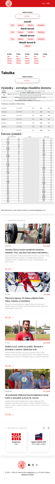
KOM (31, 94)
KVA (33, 94)
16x (19, 151)
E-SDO (25, 91)
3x (18, 149)
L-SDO (39, 91)
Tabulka (30, 25)
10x (19, 170)
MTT (45, 94)
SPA (24, 95)
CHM (16, 94)
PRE (20, 95)
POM (52, 94)
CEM (13, 94)
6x (18, 139)
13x (19, 167)
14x (51, 152)
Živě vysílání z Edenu (38, 439)
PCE (47, 94)
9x (18, 148)
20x (19, 152)
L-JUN (35, 91)
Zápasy (20, 25)
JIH (24, 94)
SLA (22, 95)
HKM (22, 94)
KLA (26, 94)
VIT (32, 95)
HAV (18, 94)
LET (35, 94)
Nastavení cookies (27, 474)
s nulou (43, 97)
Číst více (9, 269)
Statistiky (41, 25)
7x (18, 150)
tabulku (24, 98)
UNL (30, 95)
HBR (20, 94)
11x (19, 144)
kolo (21, 92)
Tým (12, 25)
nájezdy (32, 97)
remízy (21, 97)
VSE (34, 95)
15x (19, 140)
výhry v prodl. (26, 97)
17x (19, 154)
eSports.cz (31, 472)
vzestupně (37, 92)
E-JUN (21, 91)
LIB (36, 94)
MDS (43, 94)
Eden (16, 439)
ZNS (40, 95)
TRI (28, 95)
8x (51, 141)
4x (18, 138)
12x (51, 181)
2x (18, 165)
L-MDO (42, 91)
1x (18, 141)
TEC (26, 95)
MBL (40, 94)
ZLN (38, 95)
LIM (38, 94)
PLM (50, 94)
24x (19, 146)
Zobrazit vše (37, 100)
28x (19, 145)
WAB (36, 95)
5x (18, 184)
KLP (28, 94)
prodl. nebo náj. (37, 97)
